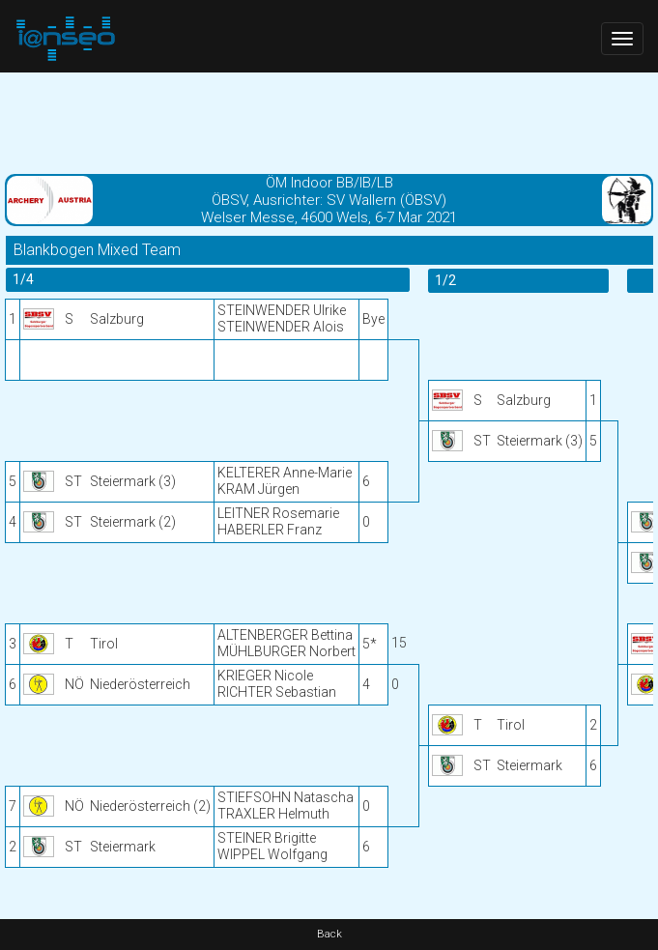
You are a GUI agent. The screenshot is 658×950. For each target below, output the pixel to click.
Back (329, 934)
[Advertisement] (329, 120)
